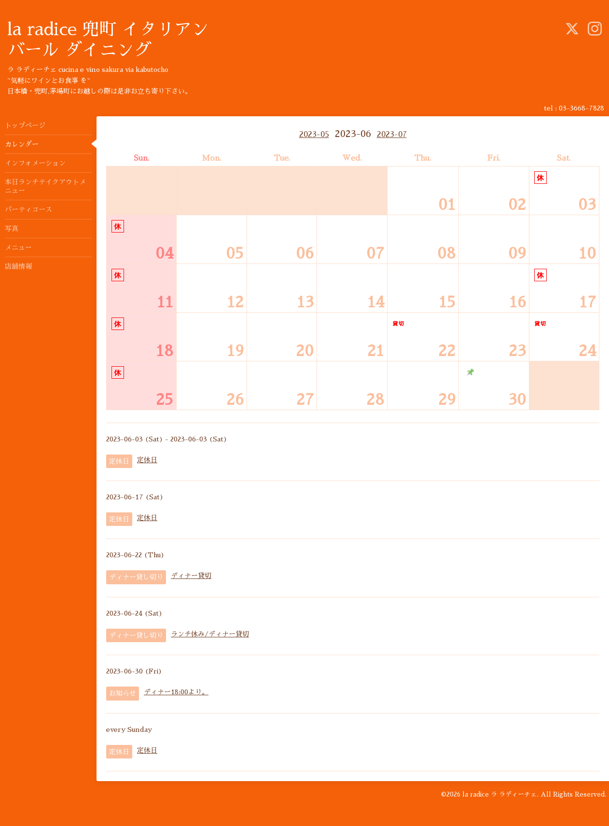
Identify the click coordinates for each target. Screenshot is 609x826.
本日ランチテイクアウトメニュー (45, 186)
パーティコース (28, 209)
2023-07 (392, 134)
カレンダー (22, 144)
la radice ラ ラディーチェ (499, 794)
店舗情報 (18, 266)
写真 (11, 228)
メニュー (18, 247)
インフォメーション (35, 163)
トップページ (25, 125)
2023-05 (314, 134)
